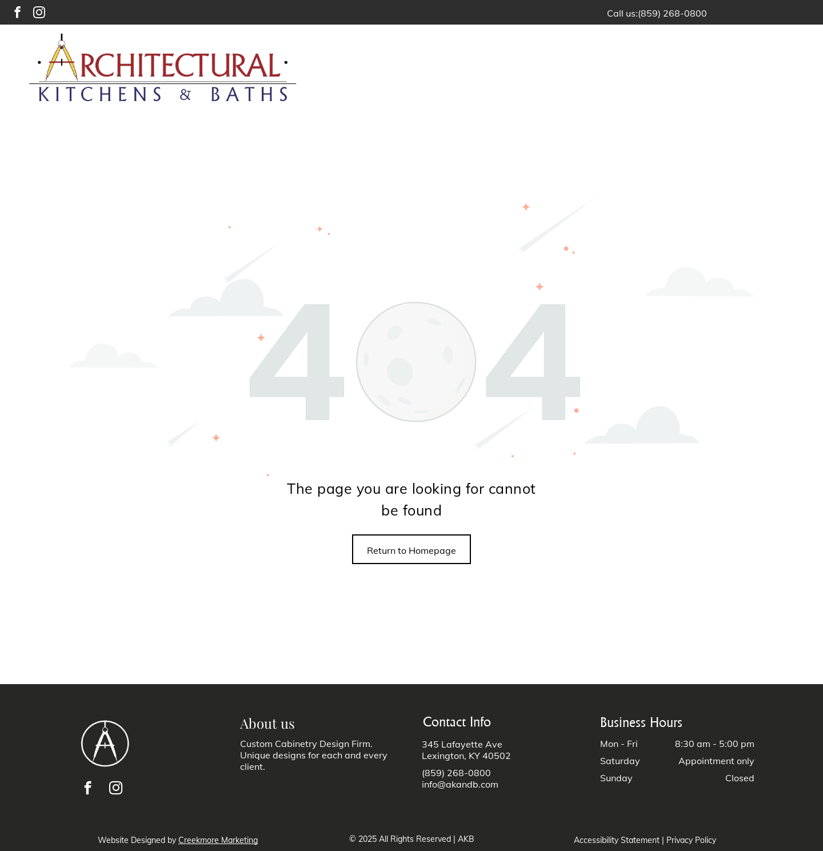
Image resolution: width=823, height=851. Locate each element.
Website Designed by (137, 840)
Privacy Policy (691, 840)
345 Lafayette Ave (462, 744)
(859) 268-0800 (672, 13)
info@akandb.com (460, 784)
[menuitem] (455, 69)
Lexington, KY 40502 (466, 755)
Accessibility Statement (617, 840)
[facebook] (17, 13)
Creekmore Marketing (218, 840)
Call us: (622, 13)
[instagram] (39, 13)
